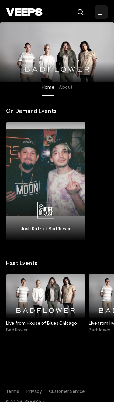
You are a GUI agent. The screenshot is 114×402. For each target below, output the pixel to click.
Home (48, 87)
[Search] (80, 12)
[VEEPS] (24, 12)
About (65, 87)
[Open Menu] (101, 12)
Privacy (34, 391)
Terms (12, 391)
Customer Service (67, 391)
